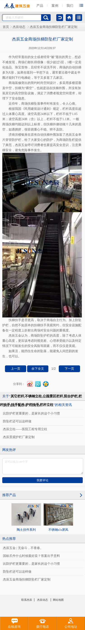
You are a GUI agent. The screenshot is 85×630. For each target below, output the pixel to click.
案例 (55, 5)
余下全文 (37, 368)
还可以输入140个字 (42, 466)
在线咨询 (14, 622)
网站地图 (58, 599)
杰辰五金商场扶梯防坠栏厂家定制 (26, 579)
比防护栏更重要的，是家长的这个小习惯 (31, 413)
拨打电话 (42, 622)
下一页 (69, 368)
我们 (69, 5)
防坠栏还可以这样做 (17, 421)
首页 (6, 27)
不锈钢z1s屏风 (58, 517)
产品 (39, 5)
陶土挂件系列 (26, 517)
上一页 (15, 368)
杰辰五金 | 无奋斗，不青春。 (23, 548)
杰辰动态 (19, 27)
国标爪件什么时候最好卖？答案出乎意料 (31, 556)
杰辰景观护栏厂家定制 (19, 437)
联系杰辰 (26, 599)
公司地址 (70, 622)
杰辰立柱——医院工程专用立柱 (25, 429)
